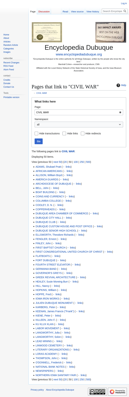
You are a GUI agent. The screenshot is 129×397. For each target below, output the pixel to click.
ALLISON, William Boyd (49, 175)
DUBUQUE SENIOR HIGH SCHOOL (56, 230)
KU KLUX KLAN (44, 324)
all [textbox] (38, 124)
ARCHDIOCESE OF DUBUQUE (53, 183)
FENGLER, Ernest (46, 239)
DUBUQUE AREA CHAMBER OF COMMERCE (62, 213)
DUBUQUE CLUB (45, 222)
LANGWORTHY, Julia (48, 332)
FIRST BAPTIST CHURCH (50, 247)
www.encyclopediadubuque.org (79, 54)
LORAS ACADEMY (46, 353)
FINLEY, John (43, 243)
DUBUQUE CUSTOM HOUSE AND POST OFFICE (64, 226)
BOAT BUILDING (45, 192)
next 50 (57, 161)
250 (82, 161)
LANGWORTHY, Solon (48, 336)
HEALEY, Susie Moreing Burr (52, 281)
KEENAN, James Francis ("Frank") (55, 311)
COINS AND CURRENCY (50, 196)
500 (88, 161)
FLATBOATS (43, 256)
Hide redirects (93, 133)
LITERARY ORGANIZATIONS (52, 349)
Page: (38, 107)
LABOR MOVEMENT (47, 328)
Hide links (72, 133)
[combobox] (79, 112)
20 (65, 161)
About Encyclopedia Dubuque (60, 390)
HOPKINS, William (46, 290)
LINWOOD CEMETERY (49, 345)
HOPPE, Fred (43, 294)
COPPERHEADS (45, 209)
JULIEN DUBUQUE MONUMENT (54, 302)
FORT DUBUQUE (45, 260)
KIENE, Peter (43, 315)
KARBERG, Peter (45, 307)
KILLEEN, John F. (45, 319)
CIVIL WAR (41, 93)
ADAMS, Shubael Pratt (48, 166)
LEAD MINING (44, 341)
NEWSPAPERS (44, 370)
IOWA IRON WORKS (47, 298)
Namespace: (42, 119)
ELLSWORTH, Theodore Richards (55, 234)
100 (76, 161)
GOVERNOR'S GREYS (49, 273)
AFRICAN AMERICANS (49, 171)
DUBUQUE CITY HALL (48, 217)
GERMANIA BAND (46, 268)
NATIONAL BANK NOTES (50, 366)
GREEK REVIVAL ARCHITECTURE (55, 277)
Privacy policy (37, 390)
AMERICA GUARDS (47, 179)
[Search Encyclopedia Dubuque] (115, 11)
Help (121, 85)
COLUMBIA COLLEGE (48, 200)
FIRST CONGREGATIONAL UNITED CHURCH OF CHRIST (69, 251)
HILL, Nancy (42, 285)
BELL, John (42, 188)
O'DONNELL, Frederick (49, 362)
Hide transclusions (49, 133)
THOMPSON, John (46, 358)
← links (66, 166)
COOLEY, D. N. (44, 205)
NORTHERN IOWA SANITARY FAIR (56, 375)
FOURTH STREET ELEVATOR (53, 264)
